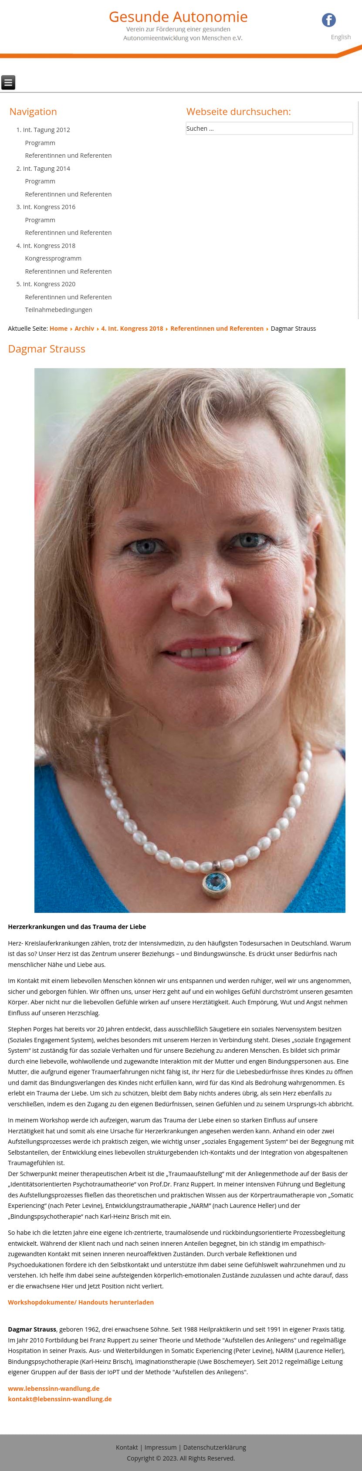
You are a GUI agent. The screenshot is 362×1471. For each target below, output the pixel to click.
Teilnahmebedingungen (58, 309)
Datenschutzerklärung (214, 1447)
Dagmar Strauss (46, 348)
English (341, 37)
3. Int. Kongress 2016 (45, 207)
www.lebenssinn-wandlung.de (53, 1388)
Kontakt (127, 1447)
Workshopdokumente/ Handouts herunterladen (81, 1302)
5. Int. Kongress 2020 (45, 284)
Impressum (161, 1447)
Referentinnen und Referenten (68, 155)
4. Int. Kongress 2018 (45, 245)
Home (59, 328)
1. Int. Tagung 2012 (43, 129)
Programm (40, 143)
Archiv (84, 328)
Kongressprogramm (53, 258)
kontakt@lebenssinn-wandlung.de (60, 1399)
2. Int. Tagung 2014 (43, 168)
